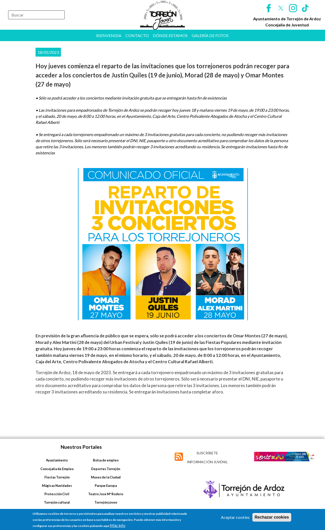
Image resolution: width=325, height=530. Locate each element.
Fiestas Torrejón (57, 477)
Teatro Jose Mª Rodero (105, 494)
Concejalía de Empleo (57, 469)
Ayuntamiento (57, 460)
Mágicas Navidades (57, 486)
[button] (162, 244)
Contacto (137, 35)
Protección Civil (56, 494)
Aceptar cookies (235, 517)
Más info (117, 525)
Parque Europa (106, 486)
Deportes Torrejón (105, 469)
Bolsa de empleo (106, 460)
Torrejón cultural (57, 502)
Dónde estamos (170, 35)
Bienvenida (108, 35)
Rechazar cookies (272, 517)
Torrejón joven (105, 502)
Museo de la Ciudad (106, 477)
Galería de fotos (210, 35)
